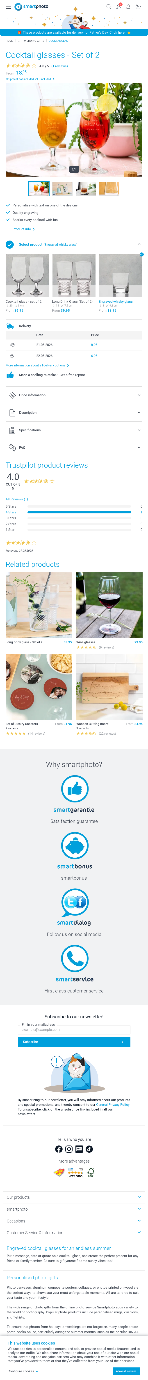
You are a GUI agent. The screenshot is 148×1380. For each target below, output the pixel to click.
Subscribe (30, 1042)
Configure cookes (23, 1371)
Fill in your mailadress (38, 1025)
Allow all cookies (126, 1371)
